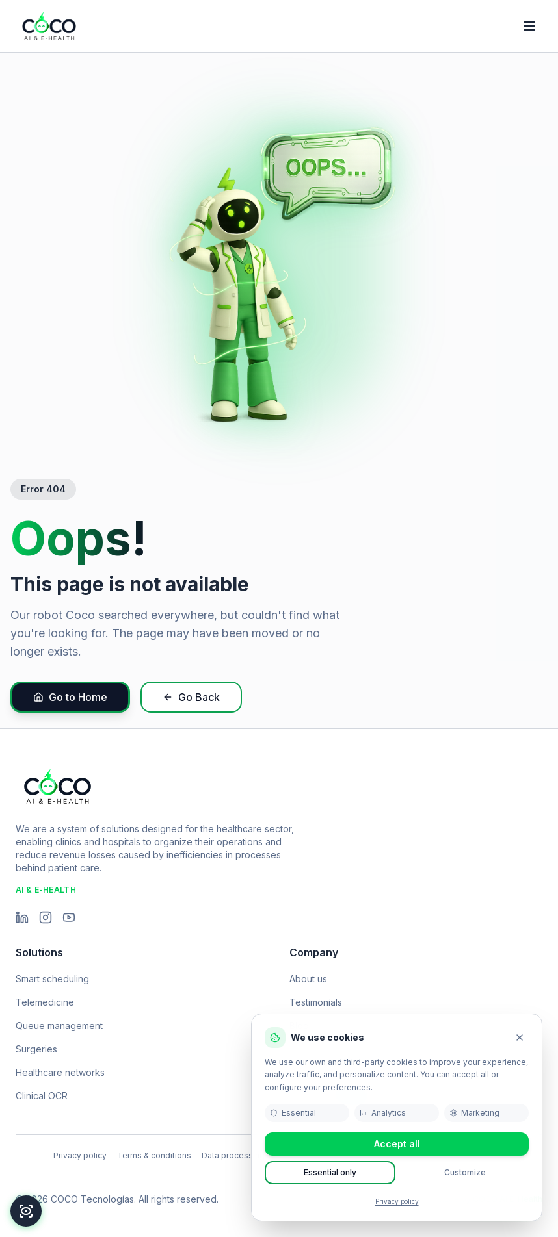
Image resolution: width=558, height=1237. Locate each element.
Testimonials (315, 1002)
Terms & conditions (154, 1155)
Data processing (233, 1155)
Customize (465, 1172)
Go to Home (70, 697)
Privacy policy (397, 1201)
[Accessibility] (26, 1211)
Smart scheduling (52, 978)
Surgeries (36, 1048)
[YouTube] (68, 917)
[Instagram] (45, 917)
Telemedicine (45, 1002)
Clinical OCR (42, 1095)
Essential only (330, 1172)
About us (308, 978)
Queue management (59, 1025)
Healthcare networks (60, 1072)
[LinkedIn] (22, 917)
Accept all (397, 1143)
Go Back (191, 697)
